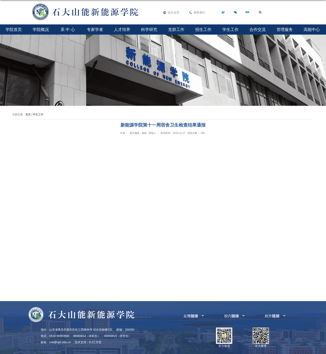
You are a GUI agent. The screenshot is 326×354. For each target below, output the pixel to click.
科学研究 (149, 29)
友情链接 (184, 315)
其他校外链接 (269, 315)
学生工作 (230, 29)
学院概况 (41, 29)
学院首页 (14, 29)
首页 (28, 114)
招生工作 (203, 29)
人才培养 (122, 29)
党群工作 (176, 29)
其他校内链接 (228, 315)
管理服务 (284, 29)
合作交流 (257, 29)
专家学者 (95, 29)
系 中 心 (68, 29)
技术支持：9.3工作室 (88, 342)
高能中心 (312, 29)
